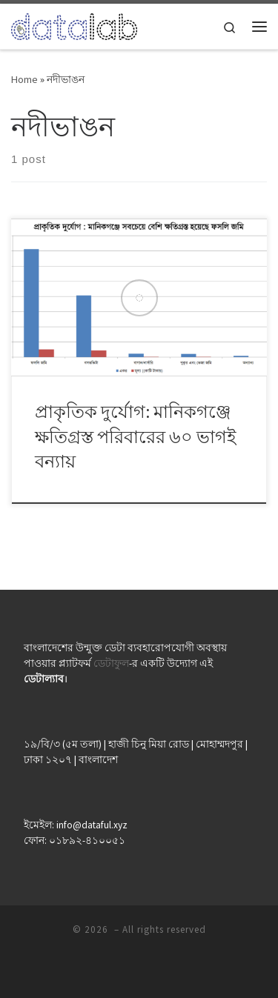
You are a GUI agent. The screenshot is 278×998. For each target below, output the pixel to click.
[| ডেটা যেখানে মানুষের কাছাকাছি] (74, 24)
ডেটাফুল (111, 663)
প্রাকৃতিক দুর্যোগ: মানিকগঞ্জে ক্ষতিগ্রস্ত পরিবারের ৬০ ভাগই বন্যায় (135, 436)
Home (24, 79)
